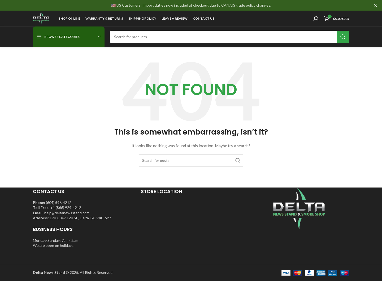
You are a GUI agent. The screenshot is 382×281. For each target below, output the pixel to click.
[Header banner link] (183, 5)
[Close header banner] (375, 5)
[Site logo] (41, 18)
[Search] (229, 37)
